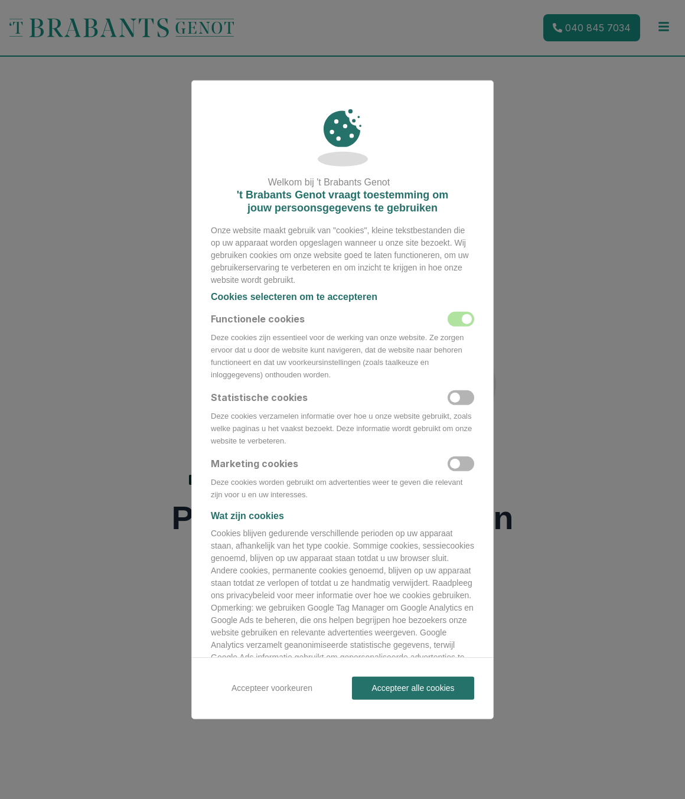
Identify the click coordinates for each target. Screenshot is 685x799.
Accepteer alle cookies (412, 687)
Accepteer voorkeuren (271, 687)
